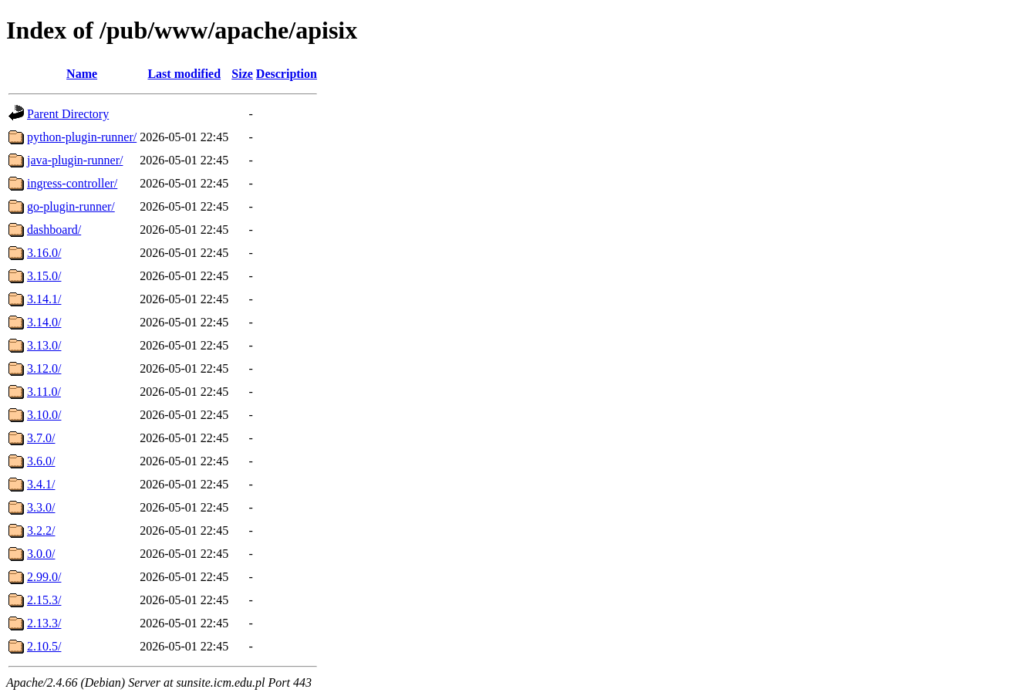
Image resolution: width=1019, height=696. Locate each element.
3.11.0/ (44, 391)
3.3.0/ (41, 507)
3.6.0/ (41, 461)
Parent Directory (68, 113)
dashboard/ (54, 229)
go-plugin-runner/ (71, 206)
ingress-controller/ (72, 183)
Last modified (184, 73)
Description (286, 73)
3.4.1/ (41, 484)
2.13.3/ (44, 623)
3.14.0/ (44, 322)
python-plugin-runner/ (82, 137)
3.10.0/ (44, 414)
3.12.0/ (44, 368)
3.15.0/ (44, 275)
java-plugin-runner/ (75, 160)
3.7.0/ (41, 437)
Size (242, 73)
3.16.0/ (44, 252)
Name (81, 73)
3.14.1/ (44, 299)
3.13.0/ (44, 345)
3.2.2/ (41, 530)
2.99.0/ (44, 576)
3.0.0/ (41, 553)
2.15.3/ (44, 599)
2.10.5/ (44, 646)
